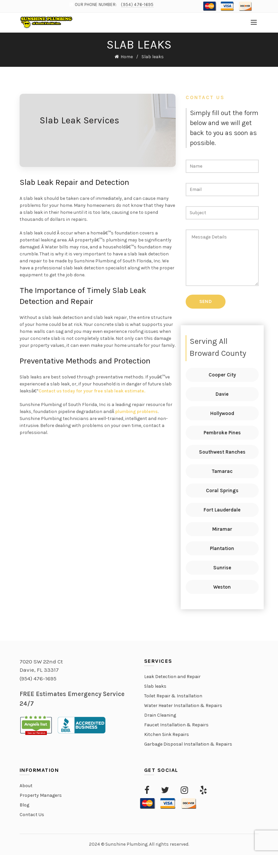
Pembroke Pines (222, 433)
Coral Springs (222, 491)
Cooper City (222, 375)
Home (127, 57)
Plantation (222, 548)
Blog (24, 805)
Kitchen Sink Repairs (166, 734)
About (26, 785)
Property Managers (41, 795)
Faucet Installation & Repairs (176, 725)
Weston (222, 587)
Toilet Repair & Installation (173, 696)
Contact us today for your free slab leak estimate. (92, 391)
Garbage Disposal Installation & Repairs (188, 744)
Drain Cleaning (160, 715)
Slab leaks (155, 686)
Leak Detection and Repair (172, 676)
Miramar (222, 529)
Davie (222, 394)
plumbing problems (136, 411)
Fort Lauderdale (222, 510)
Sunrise (222, 568)
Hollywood (222, 413)
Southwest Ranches (222, 452)
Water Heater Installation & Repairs (183, 705)
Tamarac (222, 471)
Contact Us (32, 814)
